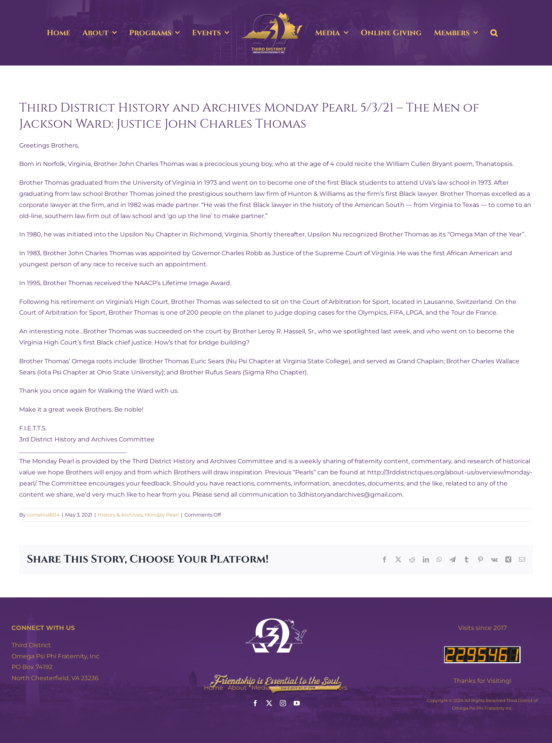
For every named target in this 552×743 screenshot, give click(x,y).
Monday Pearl (162, 515)
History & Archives (120, 515)
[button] (494, 33)
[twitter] (269, 703)
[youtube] (297, 703)
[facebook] (255, 703)
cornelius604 (43, 515)
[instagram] (283, 703)
